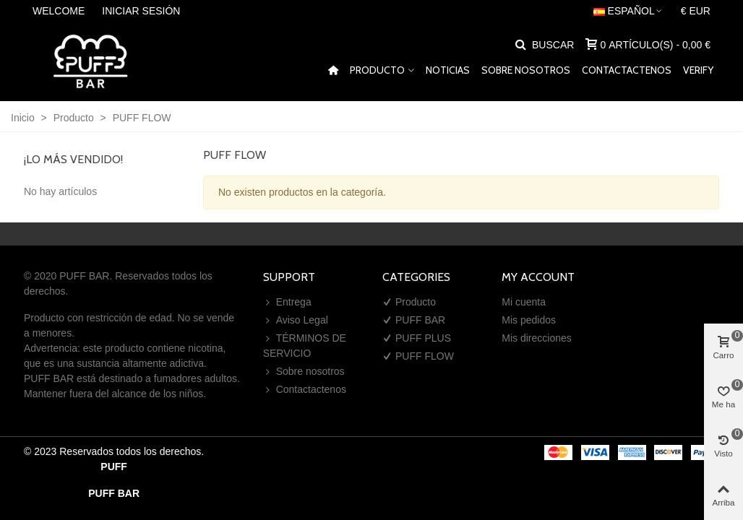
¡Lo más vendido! (73, 159)
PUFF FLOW (418, 356)
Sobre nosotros (525, 70)
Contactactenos (626, 70)
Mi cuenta (524, 302)
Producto (377, 70)
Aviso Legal (295, 320)
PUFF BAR (413, 320)
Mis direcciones (536, 338)
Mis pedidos (529, 320)
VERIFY (698, 70)
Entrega (287, 302)
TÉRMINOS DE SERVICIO (304, 345)
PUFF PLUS (416, 338)
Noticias (448, 70)
